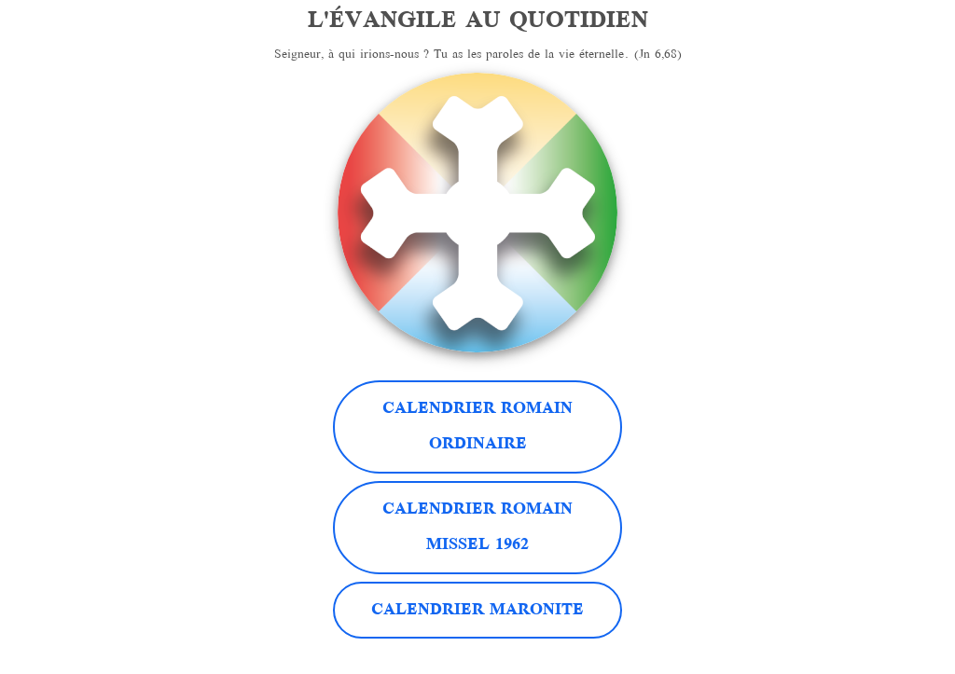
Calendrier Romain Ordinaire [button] (477, 427)
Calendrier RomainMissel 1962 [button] (477, 527)
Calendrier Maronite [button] (477, 610)
